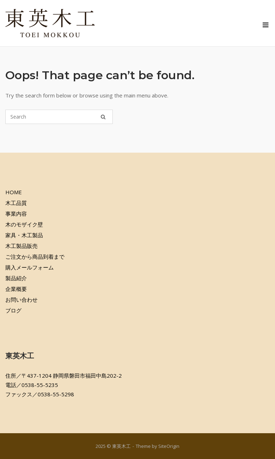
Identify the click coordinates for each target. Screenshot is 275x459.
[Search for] (59, 117)
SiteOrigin (168, 446)
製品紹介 (16, 278)
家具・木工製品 (24, 235)
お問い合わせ (21, 299)
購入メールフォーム (29, 267)
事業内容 (16, 213)
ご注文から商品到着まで (34, 256)
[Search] (103, 117)
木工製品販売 (21, 245)
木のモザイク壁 (24, 224)
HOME (13, 192)
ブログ (13, 310)
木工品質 (16, 202)
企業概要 (16, 288)
